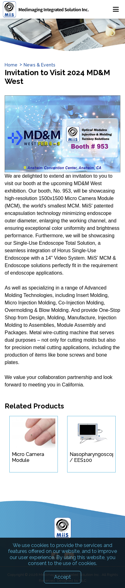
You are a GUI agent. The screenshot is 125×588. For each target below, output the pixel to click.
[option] (62, 35)
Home (11, 64)
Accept (62, 579)
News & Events (39, 64)
